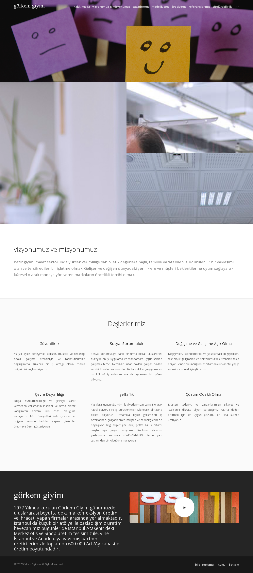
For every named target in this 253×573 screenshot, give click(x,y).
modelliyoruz (161, 6)
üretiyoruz (179, 6)
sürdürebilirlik (222, 6)
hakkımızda (82, 6)
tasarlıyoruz (141, 6)
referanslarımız (199, 6)
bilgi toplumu (204, 564)
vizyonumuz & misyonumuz (111, 6)
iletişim (234, 564)
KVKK (221, 564)
